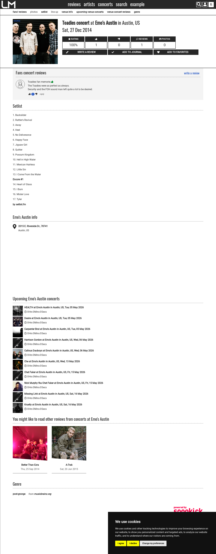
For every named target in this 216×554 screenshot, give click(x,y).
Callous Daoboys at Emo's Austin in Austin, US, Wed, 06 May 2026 (59, 350)
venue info (67, 11)
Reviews (74, 4)
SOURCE (17, 21)
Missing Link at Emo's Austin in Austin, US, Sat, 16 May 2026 (56, 393)
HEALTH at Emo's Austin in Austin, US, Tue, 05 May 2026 (54, 307)
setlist (44, 11)
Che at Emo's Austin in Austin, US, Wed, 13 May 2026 (52, 361)
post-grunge (19, 494)
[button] (205, 4)
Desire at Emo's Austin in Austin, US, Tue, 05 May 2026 (53, 318)
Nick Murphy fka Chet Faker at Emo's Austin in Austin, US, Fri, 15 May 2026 (63, 383)
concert (82, 22)
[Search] (198, 4)
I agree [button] (121, 543)
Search (121, 4)
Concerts (105, 4)
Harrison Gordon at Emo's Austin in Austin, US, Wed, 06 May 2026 (58, 339)
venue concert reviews (118, 11)
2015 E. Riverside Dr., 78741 (33, 226)
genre (137, 11)
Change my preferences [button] (153, 543)
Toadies (68, 22)
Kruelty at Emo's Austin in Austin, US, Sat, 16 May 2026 (53, 404)
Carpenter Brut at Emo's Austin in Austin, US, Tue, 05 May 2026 (57, 329)
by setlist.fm (19, 204)
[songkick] (188, 511)
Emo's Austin (106, 22)
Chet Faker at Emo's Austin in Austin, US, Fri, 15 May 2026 (54, 372)
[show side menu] (211, 4)
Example (137, 4)
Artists (89, 4)
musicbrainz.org (42, 494)
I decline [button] (133, 543)
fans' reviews (20, 11)
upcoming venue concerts (90, 11)
